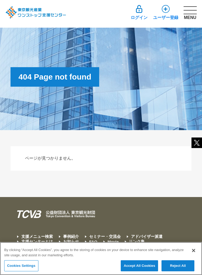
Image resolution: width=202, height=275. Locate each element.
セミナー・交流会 (105, 236)
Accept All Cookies (139, 266)
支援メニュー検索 (37, 236)
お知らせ (71, 241)
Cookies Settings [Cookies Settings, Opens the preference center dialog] (21, 266)
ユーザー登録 (165, 17)
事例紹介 (71, 236)
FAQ (93, 241)
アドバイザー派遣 (147, 236)
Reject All (178, 266)
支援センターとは (37, 241)
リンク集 (137, 241)
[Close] (193, 251)
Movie (113, 241)
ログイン (139, 17)
